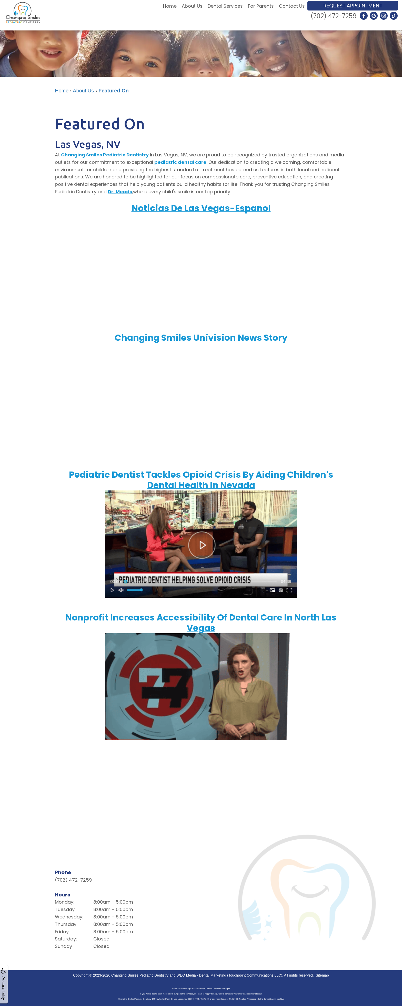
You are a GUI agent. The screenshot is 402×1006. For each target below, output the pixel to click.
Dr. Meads (120, 191)
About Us (192, 6)
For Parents (261, 6)
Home (170, 6)
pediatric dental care (180, 162)
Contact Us (292, 6)
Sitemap (322, 975)
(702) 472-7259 (333, 16)
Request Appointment (352, 5)
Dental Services (225, 6)
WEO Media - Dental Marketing (201, 975)
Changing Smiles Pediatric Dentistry (105, 155)
